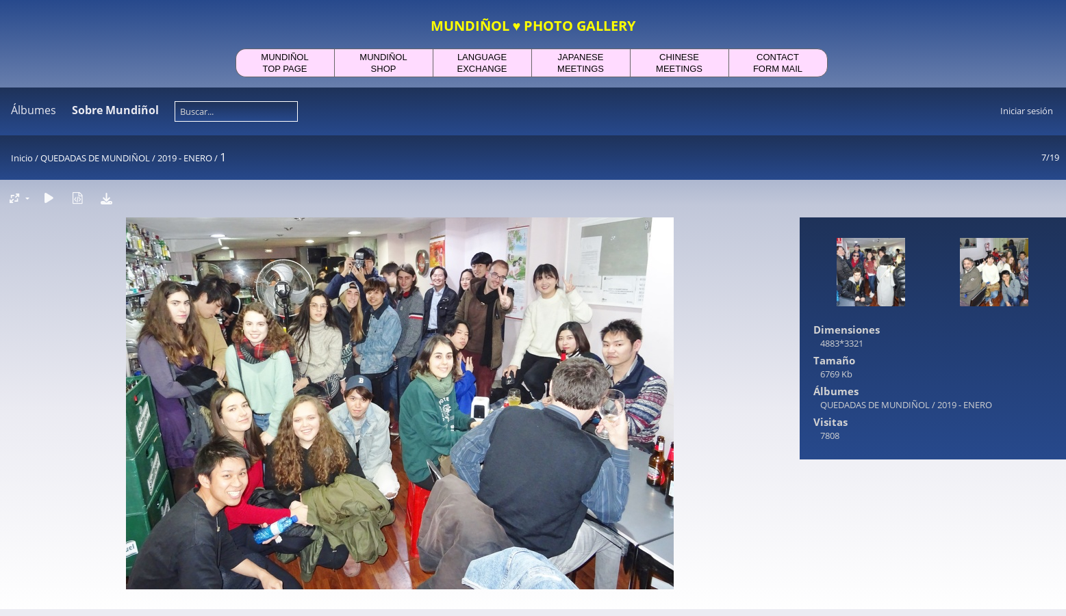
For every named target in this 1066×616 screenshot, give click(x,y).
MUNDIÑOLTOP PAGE (284, 63)
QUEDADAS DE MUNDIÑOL (95, 158)
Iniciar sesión (1026, 111)
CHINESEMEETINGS (679, 63)
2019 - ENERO (184, 158)
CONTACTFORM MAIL (777, 63)
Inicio (22, 158)
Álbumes (33, 110)
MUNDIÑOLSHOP (383, 63)
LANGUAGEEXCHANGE (482, 63)
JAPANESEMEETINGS (580, 63)
